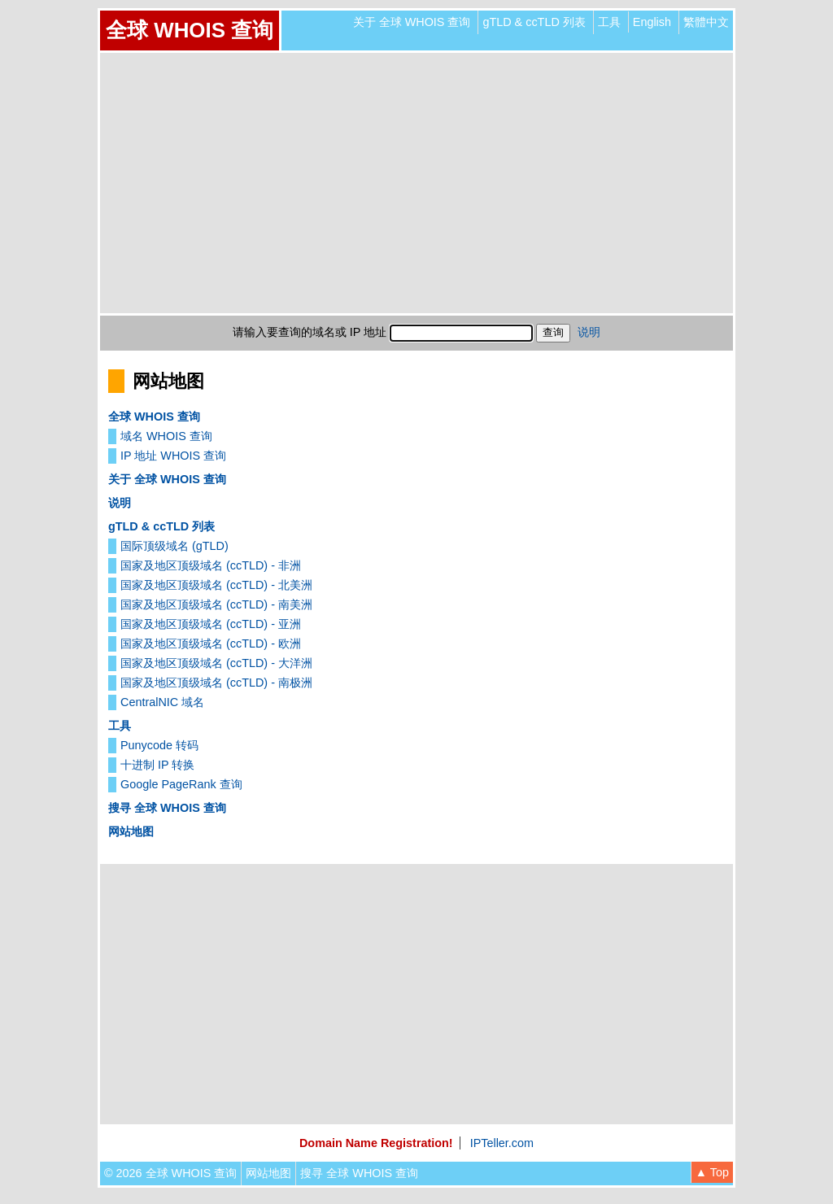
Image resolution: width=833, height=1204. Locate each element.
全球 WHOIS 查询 (189, 30)
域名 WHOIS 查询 (166, 436)
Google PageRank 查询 (181, 784)
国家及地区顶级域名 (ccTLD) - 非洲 (210, 565)
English (652, 21)
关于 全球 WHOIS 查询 (412, 21)
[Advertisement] (416, 183)
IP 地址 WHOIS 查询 (173, 455)
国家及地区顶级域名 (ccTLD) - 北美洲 (216, 584)
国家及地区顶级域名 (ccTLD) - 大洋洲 (216, 663)
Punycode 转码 (159, 745)
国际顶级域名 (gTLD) (174, 545)
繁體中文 (706, 21)
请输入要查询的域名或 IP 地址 (309, 331)
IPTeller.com (502, 1142)
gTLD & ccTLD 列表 (533, 21)
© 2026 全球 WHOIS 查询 (170, 1173)
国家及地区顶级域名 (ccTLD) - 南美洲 (216, 604)
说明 (589, 331)
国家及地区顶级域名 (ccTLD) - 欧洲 (210, 643)
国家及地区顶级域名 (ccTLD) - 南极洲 (216, 682)
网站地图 (131, 831)
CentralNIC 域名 (162, 702)
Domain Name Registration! (376, 1142)
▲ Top (712, 1172)
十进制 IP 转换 (157, 764)
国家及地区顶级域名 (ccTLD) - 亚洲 (210, 623)
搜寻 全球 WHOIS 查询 (167, 807)
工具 (609, 21)
